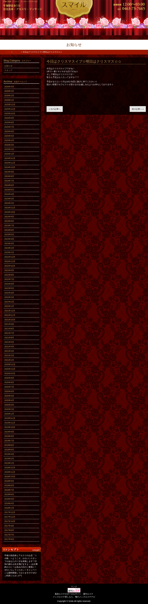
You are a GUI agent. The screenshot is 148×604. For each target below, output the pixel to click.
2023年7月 (9, 225)
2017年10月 (9, 521)
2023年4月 (9, 239)
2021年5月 (9, 342)
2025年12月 (9, 104)
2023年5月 (9, 234)
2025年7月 (9, 127)
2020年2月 (9, 409)
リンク (74, 586)
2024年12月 (9, 158)
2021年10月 (9, 319)
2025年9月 (9, 118)
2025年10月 (9, 113)
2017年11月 (9, 517)
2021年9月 (9, 324)
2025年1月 (9, 154)
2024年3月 (9, 198)
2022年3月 (9, 297)
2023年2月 (9, 248)
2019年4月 (9, 454)
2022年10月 (9, 266)
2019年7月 (9, 440)
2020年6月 (9, 391)
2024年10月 (9, 167)
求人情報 (109, 31)
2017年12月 (9, 512)
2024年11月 (9, 163)
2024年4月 (9, 194)
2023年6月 (9, 230)
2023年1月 (9, 252)
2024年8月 (9, 176)
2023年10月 (9, 212)
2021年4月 (9, 346)
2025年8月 (9, 122)
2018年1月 (9, 508)
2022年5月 (9, 288)
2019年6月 (9, 445)
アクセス (133, 31)
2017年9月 (9, 526)
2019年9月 (9, 432)
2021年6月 (9, 337)
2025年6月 (9, 131)
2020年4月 (9, 400)
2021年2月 (9, 355)
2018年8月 (9, 485)
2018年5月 (9, 499)
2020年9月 (9, 378)
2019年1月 (9, 463)
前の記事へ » (138, 109)
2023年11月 (9, 207)
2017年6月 (9, 539)
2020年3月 (9, 405)
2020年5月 (9, 396)
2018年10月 (9, 476)
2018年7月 (9, 490)
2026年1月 (9, 100)
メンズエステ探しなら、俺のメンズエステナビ (74, 597)
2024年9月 (9, 172)
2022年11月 (9, 261)
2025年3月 (9, 145)
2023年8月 (9, 221)
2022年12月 (9, 257)
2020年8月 (9, 382)
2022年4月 (9, 293)
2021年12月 (9, 311)
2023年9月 (9, 216)
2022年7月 (9, 279)
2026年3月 (9, 91)
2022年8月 (9, 275)
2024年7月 (9, 181)
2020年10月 (9, 373)
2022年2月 (9, 302)
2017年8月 (9, 530)
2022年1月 (9, 306)
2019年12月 (9, 418)
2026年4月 (9, 86)
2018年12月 (9, 467)
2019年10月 (9, 427)
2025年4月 (9, 140)
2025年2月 (9, 149)
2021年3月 (9, 351)
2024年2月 (9, 203)
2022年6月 (9, 284)
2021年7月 (9, 333)
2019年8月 (9, 436)
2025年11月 (9, 109)
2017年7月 (9, 535)
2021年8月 (9, 328)
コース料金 (38, 31)
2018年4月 (9, 503)
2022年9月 (9, 270)
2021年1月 (9, 360)
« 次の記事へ (55, 109)
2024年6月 (9, 185)
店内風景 (86, 31)
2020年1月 (9, 414)
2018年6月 (9, 494)
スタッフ (62, 31)
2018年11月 (9, 472)
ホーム (15, 31)
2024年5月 (9, 190)
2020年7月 (9, 387)
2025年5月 (9, 136)
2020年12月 (9, 364)
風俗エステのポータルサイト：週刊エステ (74, 594)
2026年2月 (9, 95)
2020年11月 (9, 369)
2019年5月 (9, 449)
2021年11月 (9, 315)
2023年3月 (9, 243)
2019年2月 (9, 458)
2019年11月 (9, 423)
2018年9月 (9, 481)
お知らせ (8, 66)
